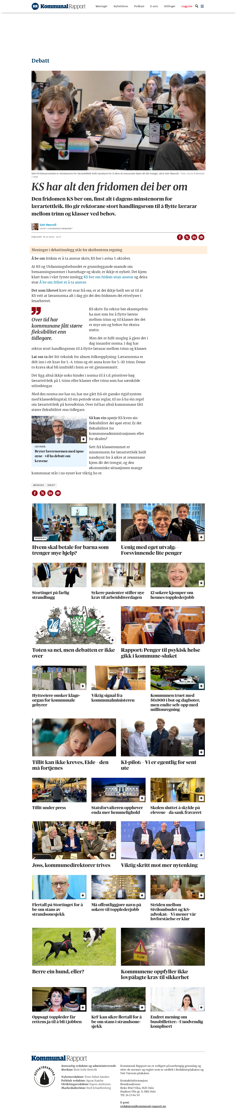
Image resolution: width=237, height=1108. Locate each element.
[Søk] (196, 6)
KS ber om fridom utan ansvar (108, 277)
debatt (51, 485)
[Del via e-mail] (201, 237)
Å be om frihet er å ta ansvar (62, 282)
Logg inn (187, 6)
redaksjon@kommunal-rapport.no (143, 1106)
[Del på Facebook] (180, 237)
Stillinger (169, 6)
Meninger (102, 6)
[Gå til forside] (59, 6)
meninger (38, 485)
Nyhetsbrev (121, 6)
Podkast (139, 6)
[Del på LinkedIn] (194, 237)
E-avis (154, 6)
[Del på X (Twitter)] (187, 237)
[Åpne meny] (202, 6)
